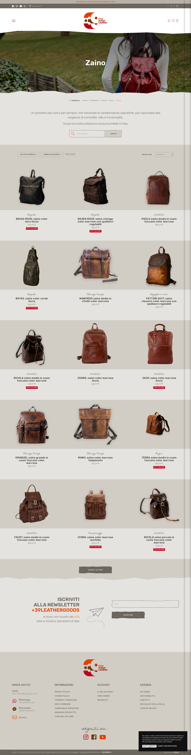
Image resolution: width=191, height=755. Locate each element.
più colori (32, 228)
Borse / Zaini (108, 100)
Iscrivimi (128, 615)
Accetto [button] (146, 746)
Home (84, 100)
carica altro (95, 570)
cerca (113, 134)
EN (171, 6)
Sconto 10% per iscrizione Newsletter (95, 2)
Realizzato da (171, 752)
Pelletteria (94, 100)
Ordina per (147, 154)
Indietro (75, 100)
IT (168, 6)
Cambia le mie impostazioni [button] (167, 746)
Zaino (118, 100)
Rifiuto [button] (153, 746)
